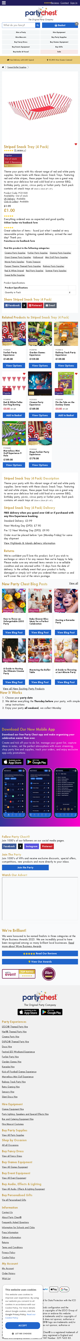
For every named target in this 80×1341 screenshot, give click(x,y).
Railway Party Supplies (53, 266)
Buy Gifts (59, 47)
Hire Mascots (20, 37)
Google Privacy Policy (15, 1314)
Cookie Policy (8, 1257)
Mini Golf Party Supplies (56, 257)
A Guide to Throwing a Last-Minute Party (66, 671)
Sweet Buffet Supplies (16, 67)
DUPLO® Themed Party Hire (15, 1041)
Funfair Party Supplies (38, 253)
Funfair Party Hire (10, 1056)
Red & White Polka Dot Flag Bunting (12, 403)
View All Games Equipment (15, 1167)
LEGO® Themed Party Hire (15, 1026)
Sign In (73, 2)
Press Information (10, 1232)
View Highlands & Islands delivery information (29, 543)
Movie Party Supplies (14, 261)
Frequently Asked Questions (15, 1222)
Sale (59, 52)
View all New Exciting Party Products (23, 688)
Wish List (6, 1278)
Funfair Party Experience (10, 353)
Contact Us (7, 1212)
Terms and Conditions (12, 1247)
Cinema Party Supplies (15, 253)
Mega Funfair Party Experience (39, 453)
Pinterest (35, 305)
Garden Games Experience (37, 353)
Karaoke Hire (8, 1066)
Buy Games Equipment (59, 42)
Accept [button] (23, 1325)
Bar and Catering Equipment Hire (18, 1119)
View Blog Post (14, 632)
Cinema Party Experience (36, 403)
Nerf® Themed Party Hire (14, 1031)
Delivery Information (11, 1237)
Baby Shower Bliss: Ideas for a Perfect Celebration (39, 621)
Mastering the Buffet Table (40, 671)
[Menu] (4, 3)
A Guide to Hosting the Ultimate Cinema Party (13, 671)
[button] (22, 1333)
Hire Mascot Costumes (13, 1124)
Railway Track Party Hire (14, 1081)
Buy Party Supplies (59, 37)
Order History (8, 1273)
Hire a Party (21, 32)
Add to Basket (14, 415)
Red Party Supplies (34, 270)
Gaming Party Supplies (60, 253)
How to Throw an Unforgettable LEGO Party (13, 621)
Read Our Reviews (40, 953)
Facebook (13, 305)
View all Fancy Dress (12, 1156)
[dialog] (23, 1311)
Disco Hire (7, 1046)
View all (73, 583)
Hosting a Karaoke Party (65, 621)
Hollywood (38, 257)
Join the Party (25, 867)
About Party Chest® (12, 1217)
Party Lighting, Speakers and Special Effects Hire (25, 1114)
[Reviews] (51, 2)
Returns (5, 1242)
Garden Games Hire (11, 1061)
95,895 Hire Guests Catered (59, 60)
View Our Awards (40, 961)
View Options (14, 365)
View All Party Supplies (13, 1135)
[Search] (37, 25)
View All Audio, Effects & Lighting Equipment (23, 1189)
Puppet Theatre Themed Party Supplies (23, 266)
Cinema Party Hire (10, 1036)
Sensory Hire (8, 1091)
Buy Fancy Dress (21, 42)
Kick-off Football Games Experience (19, 1071)
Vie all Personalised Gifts (14, 1200)
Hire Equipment (59, 32)
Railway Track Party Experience (66, 353)
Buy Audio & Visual (21, 52)
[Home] (3, 67)
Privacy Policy (8, 1252)
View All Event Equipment (14, 1178)
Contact (65, 2)
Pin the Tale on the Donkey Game (65, 403)
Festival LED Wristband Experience (18, 1051)
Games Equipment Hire (13, 1109)
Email (50, 305)
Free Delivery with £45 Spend (20, 60)
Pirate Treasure (33, 261)
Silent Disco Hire (9, 1096)
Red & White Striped (14, 270)
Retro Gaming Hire (11, 1086)
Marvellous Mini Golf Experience (18, 1076)
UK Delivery (9, 199)
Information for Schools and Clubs (18, 1227)
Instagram (32, 846)
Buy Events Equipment (21, 47)
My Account (8, 1268)
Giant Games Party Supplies (18, 257)
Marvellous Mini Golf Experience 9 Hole (12, 453)
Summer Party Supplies (56, 270)
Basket (66, 25)
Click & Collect (11, 201)
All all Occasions (10, 1145)
